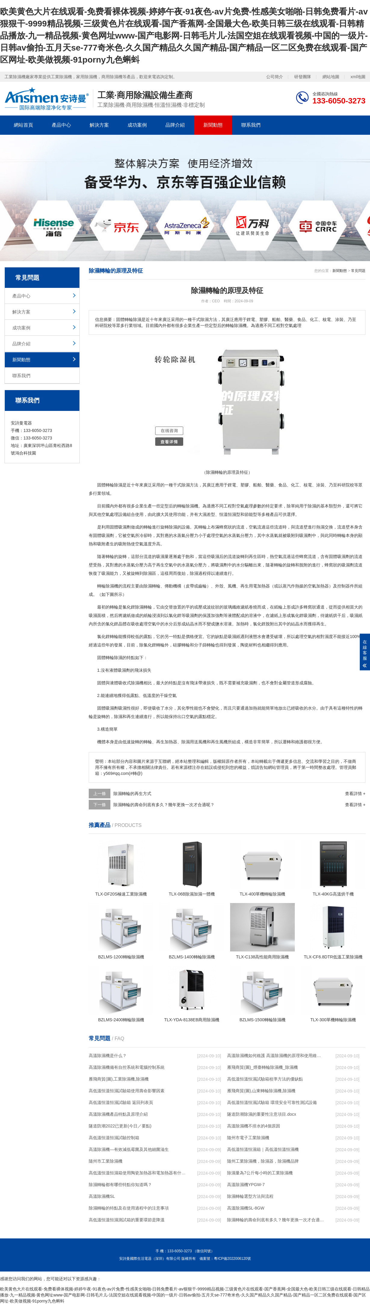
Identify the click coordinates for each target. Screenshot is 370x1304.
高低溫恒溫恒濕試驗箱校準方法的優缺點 (265, 1079)
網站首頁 (23, 125)
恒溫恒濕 (227, 514)
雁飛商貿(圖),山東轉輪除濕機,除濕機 (261, 1090)
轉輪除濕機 (107, 586)
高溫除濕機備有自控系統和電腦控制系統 (127, 1067)
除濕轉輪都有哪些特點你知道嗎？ (120, 1184)
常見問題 (358, 271)
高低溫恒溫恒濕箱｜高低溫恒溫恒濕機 (263, 1149)
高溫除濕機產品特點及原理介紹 (118, 1114)
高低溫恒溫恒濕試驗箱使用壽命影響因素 (127, 1090)
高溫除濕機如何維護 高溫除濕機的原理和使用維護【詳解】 (275, 1055)
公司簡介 (274, 76)
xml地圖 (357, 76)
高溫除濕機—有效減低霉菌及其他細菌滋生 (129, 1149)
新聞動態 (213, 125)
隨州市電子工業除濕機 (248, 1137)
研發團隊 (302, 76)
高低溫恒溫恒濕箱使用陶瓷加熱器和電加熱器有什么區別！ (137, 1172)
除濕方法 (189, 484)
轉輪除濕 (114, 657)
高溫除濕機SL (102, 1196)
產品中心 (61, 125)
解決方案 (99, 125)
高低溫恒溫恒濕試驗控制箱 (114, 1137)
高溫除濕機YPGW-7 (246, 1184)
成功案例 (137, 125)
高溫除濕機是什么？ (108, 1055)
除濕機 (192, 506)
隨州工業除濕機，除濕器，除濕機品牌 (263, 1161)
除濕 (118, 484)
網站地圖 (330, 76)
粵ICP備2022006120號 (232, 1258)
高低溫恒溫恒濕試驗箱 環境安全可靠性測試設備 (272, 1102)
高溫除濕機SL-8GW (245, 1208)
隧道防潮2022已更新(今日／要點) (120, 1126)
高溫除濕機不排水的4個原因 (253, 1126)
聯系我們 (251, 125)
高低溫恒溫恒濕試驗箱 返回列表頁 (121, 1102)
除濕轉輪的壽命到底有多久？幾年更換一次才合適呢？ (163, 804)
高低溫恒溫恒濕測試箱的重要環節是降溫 (127, 1219)
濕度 (329, 636)
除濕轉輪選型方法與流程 (250, 1196)
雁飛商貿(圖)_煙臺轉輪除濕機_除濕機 (262, 1067)
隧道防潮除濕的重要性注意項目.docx (261, 1114)
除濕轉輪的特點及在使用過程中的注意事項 (129, 1208)
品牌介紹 (175, 125)
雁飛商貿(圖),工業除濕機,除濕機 (119, 1079)
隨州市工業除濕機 (105, 1161)
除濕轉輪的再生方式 (132, 793)
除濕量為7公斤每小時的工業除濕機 (260, 1172)
